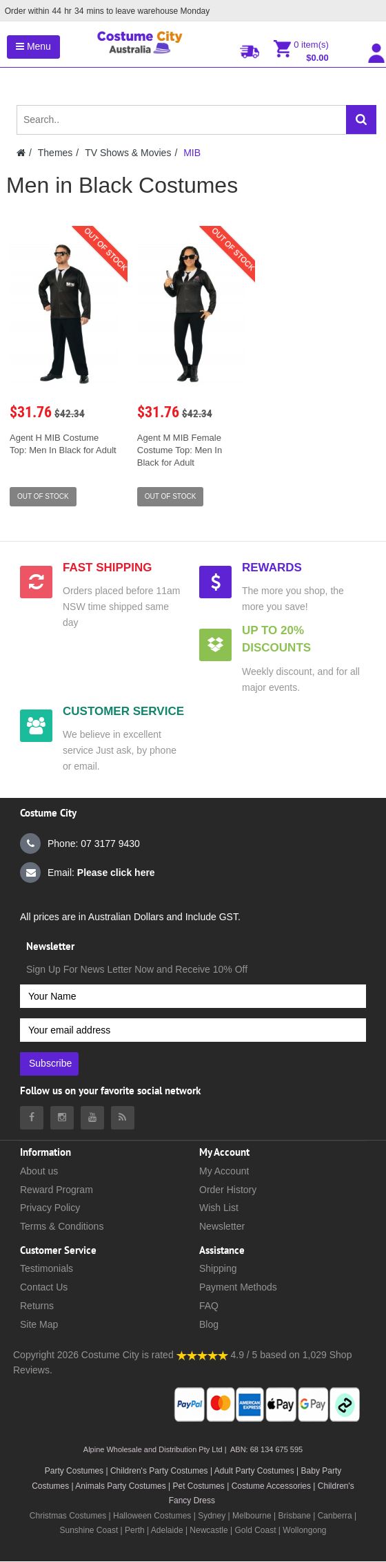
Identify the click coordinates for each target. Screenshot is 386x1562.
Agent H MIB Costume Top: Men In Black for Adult (63, 443)
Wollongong (304, 1530)
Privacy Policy (50, 1207)
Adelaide (167, 1530)
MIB (192, 152)
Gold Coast (255, 1530)
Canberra (335, 1516)
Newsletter (222, 1226)
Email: (87, 872)
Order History (227, 1189)
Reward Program (56, 1189)
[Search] (361, 119)
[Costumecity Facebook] (31, 1118)
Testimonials (46, 1268)
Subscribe (50, 1063)
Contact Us (44, 1287)
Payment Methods (238, 1287)
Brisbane (294, 1516)
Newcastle (210, 1530)
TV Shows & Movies (128, 152)
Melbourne (252, 1516)
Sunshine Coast (89, 1530)
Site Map (39, 1324)
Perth (135, 1530)
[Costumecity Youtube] (92, 1118)
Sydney (211, 1516)
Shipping (218, 1268)
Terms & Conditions (61, 1226)
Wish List (218, 1207)
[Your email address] (193, 1030)
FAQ (209, 1305)
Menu (33, 46)
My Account (224, 1171)
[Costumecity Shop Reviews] (202, 1354)
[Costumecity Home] (21, 152)
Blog (209, 1324)
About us (39, 1171)
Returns (37, 1305)
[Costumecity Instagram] (62, 1118)
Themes (55, 152)
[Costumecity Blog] (122, 1118)
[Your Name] (193, 996)
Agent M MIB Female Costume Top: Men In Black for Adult (179, 450)
